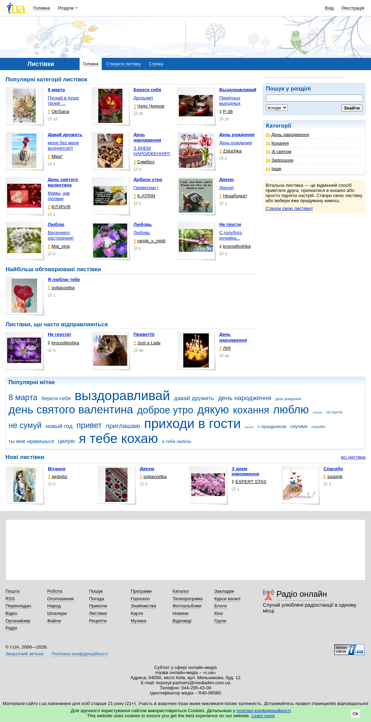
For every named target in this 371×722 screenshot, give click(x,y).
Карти (137, 613)
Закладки (224, 591)
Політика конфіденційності (80, 653)
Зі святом (278, 151)
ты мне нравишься (31, 441)
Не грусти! (59, 334)
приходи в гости (192, 423)
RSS (10, 598)
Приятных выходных (229, 100)
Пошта (12, 591)
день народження (244, 397)
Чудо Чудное (149, 106)
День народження (287, 134)
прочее (249, 427)
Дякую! (226, 187)
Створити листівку (123, 64)
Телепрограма (187, 598)
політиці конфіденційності (264, 710)
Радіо (11, 627)
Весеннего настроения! (60, 235)
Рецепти (98, 620)
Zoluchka (230, 150)
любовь (317, 412)
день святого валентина (71, 409)
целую (66, 441)
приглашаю (123, 425)
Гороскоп (140, 598)
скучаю (298, 426)
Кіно (218, 613)
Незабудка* (233, 195)
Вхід (329, 8)
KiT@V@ (59, 206)
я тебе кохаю (118, 438)
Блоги (220, 605)
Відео (11, 613)
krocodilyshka (235, 246)
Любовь (142, 232)
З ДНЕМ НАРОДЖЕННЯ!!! (152, 151)
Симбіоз (144, 161)
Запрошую (279, 160)
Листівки (98, 613)
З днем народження (245, 471)
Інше (273, 168)
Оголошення (60, 598)
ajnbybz (57, 476)
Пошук (96, 591)
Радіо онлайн (301, 593)
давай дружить (194, 398)
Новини (180, 613)
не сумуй (25, 425)
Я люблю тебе (64, 279)
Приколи (98, 605)
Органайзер (17, 620)
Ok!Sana (58, 111)
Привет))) (144, 334)
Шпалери (57, 613)
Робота (54, 591)
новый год (59, 426)
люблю (291, 409)
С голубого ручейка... (230, 235)
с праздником (272, 426)
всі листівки (353, 457)
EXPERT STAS (249, 481)
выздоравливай (122, 395)
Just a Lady (147, 342)
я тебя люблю (176, 441)
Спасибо (333, 468)
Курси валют (227, 598)
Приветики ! (146, 187)
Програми (141, 591)
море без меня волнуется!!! (63, 145)
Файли (54, 620)
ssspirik (332, 476)
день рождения (288, 399)
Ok (355, 713)
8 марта (23, 397)
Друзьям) (143, 97)
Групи (220, 620)
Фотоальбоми (186, 605)
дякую (213, 409)
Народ (54, 605)
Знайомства (143, 605)
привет (89, 425)
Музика (138, 620)
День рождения (235, 142)
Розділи (66, 8)
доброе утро (165, 410)
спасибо (318, 427)
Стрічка (156, 64)
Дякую (147, 468)
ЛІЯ (225, 348)
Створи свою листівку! (289, 208)
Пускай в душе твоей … (63, 100)
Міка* (55, 156)
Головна (41, 8)
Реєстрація (353, 8)
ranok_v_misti (150, 240)
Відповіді (181, 620)
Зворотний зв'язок (24, 653)
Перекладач (18, 605)
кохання (251, 410)
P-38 (226, 111)
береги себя (56, 398)
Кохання (277, 143)
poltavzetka (61, 287)
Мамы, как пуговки (59, 196)
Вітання (57, 468)
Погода (96, 598)
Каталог (180, 591)
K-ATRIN (144, 195)
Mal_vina (59, 246)
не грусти (334, 412)
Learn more (263, 715)
